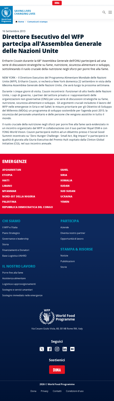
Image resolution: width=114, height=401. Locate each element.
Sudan (65, 185)
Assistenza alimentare (14, 278)
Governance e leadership (15, 238)
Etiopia (7, 175)
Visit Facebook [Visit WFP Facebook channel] (49, 349)
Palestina (9, 201)
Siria (63, 175)
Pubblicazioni (67, 261)
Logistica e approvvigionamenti (19, 284)
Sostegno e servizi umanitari (17, 289)
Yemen (64, 201)
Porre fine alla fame (12, 272)
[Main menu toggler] (110, 12)
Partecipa (69, 221)
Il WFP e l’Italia (9, 227)
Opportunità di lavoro (72, 238)
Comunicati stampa (37, 21)
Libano (7, 185)
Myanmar (9, 191)
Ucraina (66, 196)
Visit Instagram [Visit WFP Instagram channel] (57, 349)
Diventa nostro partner (72, 233)
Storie (63, 267)
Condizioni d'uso (75, 391)
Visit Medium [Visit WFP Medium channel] (72, 349)
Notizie (64, 255)
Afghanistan (11, 169)
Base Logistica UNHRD (14, 255)
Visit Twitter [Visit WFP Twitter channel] (42, 349)
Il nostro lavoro (18, 266)
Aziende (64, 227)
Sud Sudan (67, 191)
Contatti (57, 391)
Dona (57, 3)
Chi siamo (11, 221)
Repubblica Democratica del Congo (27, 207)
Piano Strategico (11, 233)
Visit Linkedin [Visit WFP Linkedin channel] (65, 349)
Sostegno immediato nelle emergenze (22, 295)
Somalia (66, 180)
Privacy (44, 391)
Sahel (64, 169)
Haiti (5, 180)
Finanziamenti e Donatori (15, 250)
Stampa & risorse (76, 249)
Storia (5, 244)
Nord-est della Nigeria (18, 196)
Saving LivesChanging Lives (24, 12)
